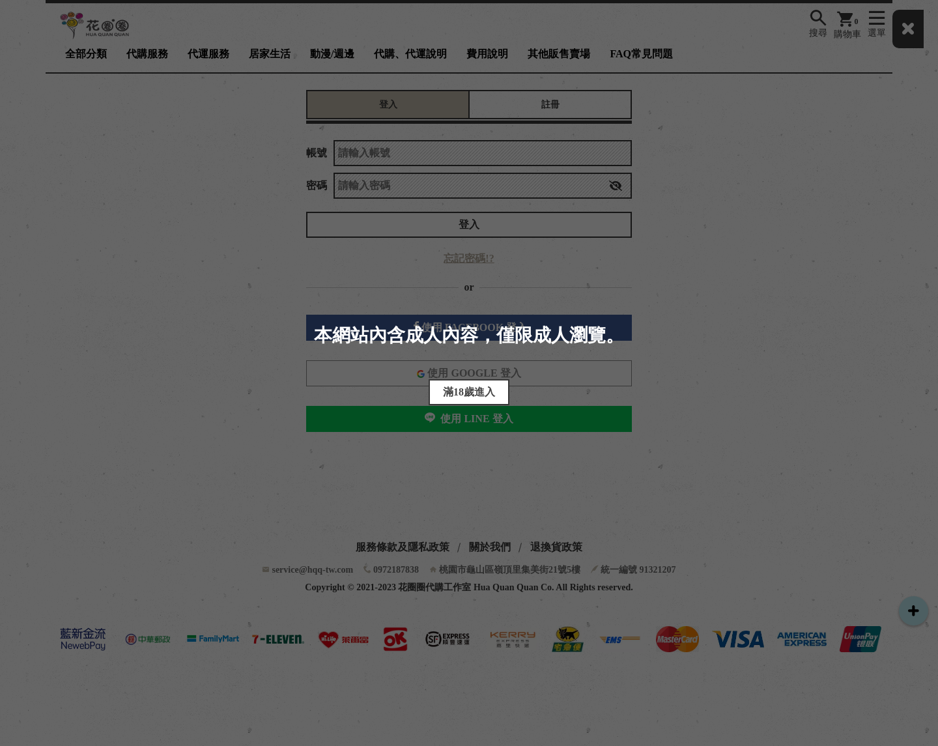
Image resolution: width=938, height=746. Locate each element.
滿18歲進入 (469, 391)
